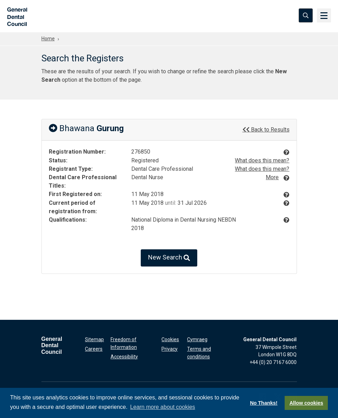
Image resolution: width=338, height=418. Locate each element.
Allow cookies (306, 403)
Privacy (169, 349)
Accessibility (124, 356)
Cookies (170, 339)
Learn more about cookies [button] (162, 407)
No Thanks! (263, 403)
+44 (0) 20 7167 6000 (273, 362)
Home (48, 38)
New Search (169, 258)
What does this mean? (262, 160)
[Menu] (324, 16)
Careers (93, 349)
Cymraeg (197, 339)
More (272, 177)
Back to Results (266, 129)
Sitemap (94, 339)
